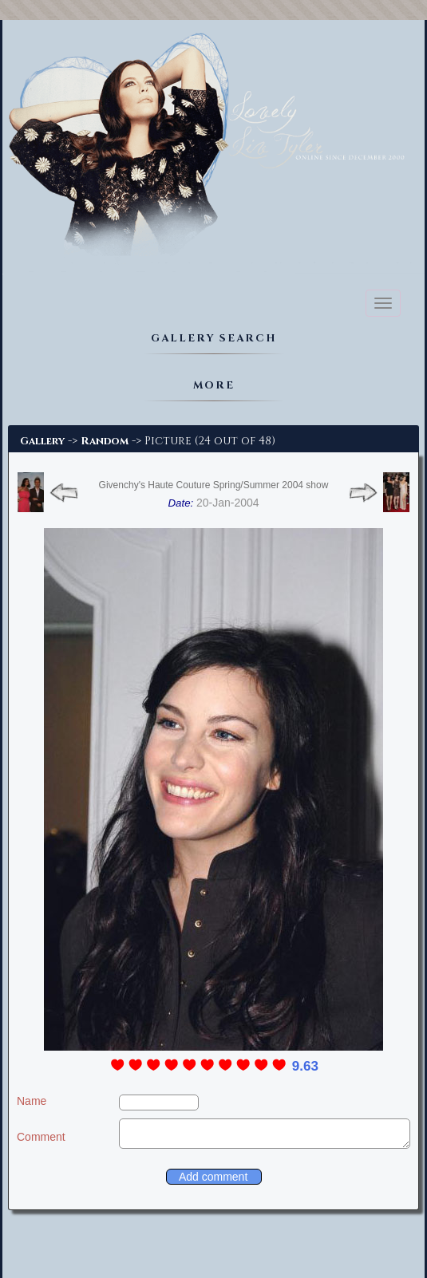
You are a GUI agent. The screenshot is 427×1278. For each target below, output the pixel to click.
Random (104, 441)
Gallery (42, 441)
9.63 (305, 1066)
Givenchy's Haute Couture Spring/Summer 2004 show (214, 485)
